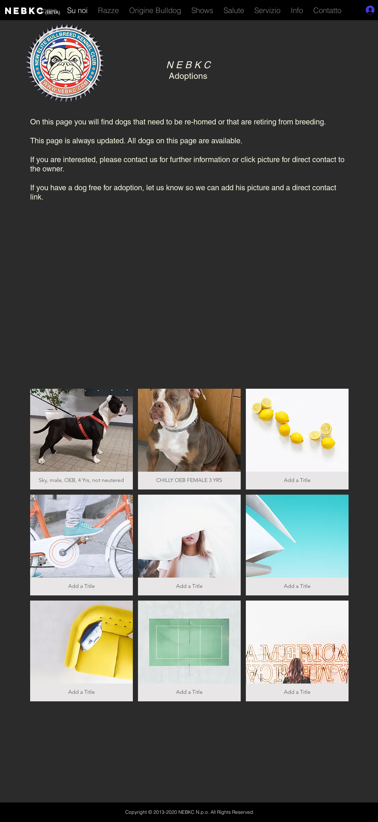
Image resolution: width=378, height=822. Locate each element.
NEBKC (25, 10)
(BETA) (52, 12)
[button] (267, 9)
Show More (189, 710)
